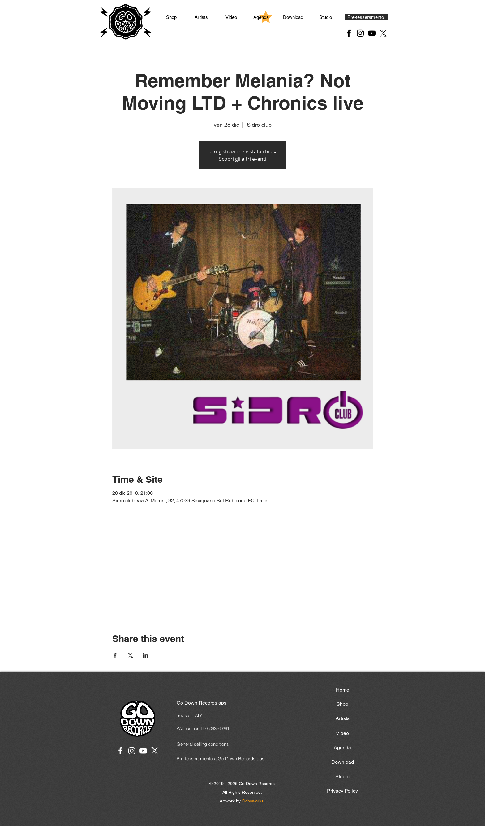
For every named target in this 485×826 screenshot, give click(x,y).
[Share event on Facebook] (115, 655)
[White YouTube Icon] (143, 750)
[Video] (231, 17)
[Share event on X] (130, 655)
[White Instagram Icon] (131, 750)
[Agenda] (261, 17)
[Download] (293, 17)
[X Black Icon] (383, 33)
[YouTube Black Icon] (371, 33)
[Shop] (171, 17)
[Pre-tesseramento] (366, 17)
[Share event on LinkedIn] (145, 655)
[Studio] (325, 17)
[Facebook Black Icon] (349, 33)
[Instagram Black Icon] (360, 33)
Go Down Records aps (201, 703)
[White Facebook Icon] (120, 750)
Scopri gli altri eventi (242, 159)
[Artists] (201, 17)
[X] (154, 750)
